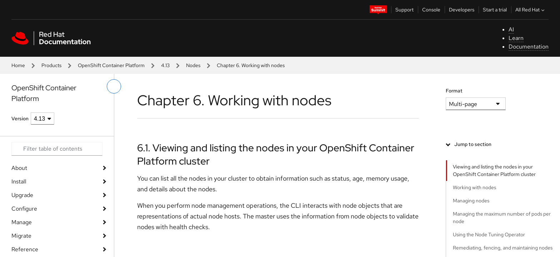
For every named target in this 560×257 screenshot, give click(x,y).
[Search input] (56, 149)
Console (431, 9)
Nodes (193, 65)
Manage (21, 222)
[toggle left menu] (114, 86)
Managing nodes (471, 200)
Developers (461, 9)
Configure (24, 208)
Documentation (529, 46)
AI (511, 29)
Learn (516, 38)
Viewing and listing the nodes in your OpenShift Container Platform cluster (494, 170)
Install (18, 181)
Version (20, 118)
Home (18, 65)
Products (51, 65)
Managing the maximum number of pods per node (502, 218)
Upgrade (22, 195)
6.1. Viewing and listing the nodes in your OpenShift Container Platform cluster (275, 154)
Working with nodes (474, 187)
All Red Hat (530, 9)
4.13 (165, 65)
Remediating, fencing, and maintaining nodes (502, 248)
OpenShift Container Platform (111, 65)
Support (404, 9)
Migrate (21, 236)
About (19, 168)
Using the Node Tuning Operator (489, 234)
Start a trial (495, 9)
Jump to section (472, 144)
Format (454, 90)
